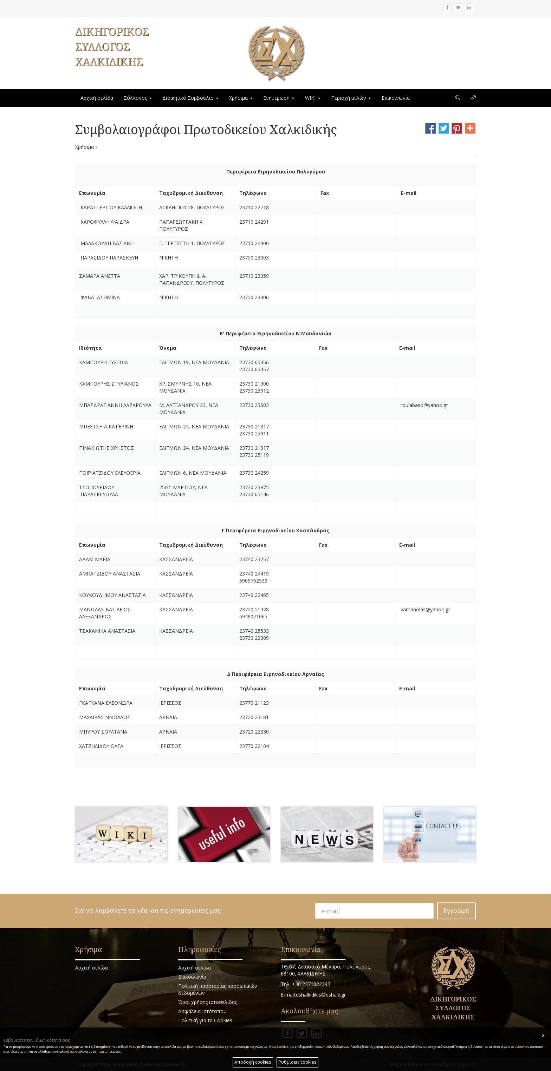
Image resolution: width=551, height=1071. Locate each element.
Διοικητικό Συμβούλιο (190, 97)
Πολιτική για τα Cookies (205, 1020)
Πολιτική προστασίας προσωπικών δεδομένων (217, 989)
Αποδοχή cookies (252, 1062)
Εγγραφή (456, 910)
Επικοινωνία (396, 97)
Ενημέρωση (278, 97)
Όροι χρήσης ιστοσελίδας (207, 1002)
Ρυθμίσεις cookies (297, 1062)
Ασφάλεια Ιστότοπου (202, 1011)
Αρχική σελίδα (96, 97)
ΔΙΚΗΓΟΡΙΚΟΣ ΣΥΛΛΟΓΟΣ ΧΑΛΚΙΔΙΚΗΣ (112, 46)
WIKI (312, 97)
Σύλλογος (138, 97)
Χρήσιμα (241, 97)
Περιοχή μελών (351, 97)
